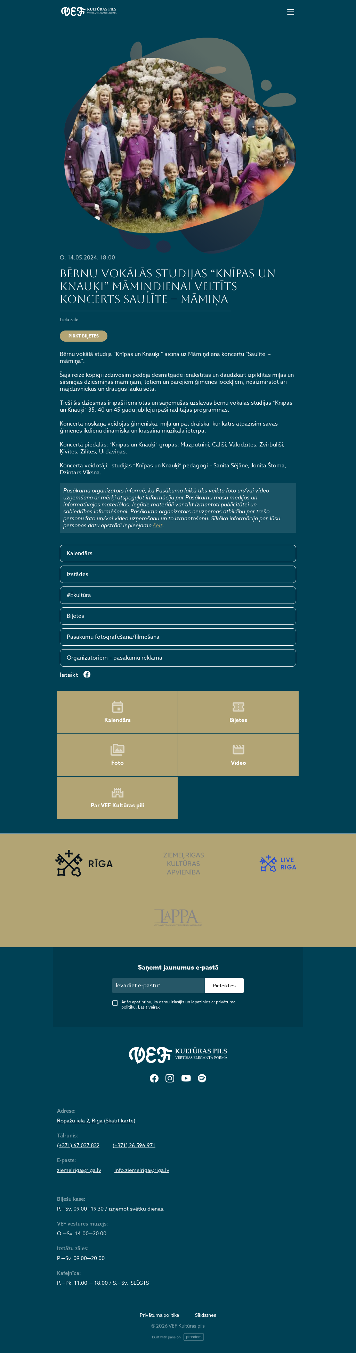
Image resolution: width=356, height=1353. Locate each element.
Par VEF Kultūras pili (117, 798)
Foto (117, 755)
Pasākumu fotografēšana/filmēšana (113, 637)
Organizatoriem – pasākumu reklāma (114, 658)
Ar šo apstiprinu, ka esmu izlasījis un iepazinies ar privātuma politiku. (178, 1004)
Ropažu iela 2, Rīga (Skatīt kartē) (96, 1121)
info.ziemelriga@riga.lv (141, 1170)
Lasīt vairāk (149, 1007)
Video (238, 755)
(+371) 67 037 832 (78, 1145)
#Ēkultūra (79, 595)
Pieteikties (224, 985)
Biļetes (75, 616)
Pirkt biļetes (83, 336)
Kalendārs (79, 553)
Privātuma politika (159, 1315)
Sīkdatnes (205, 1315)
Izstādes (77, 574)
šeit (157, 525)
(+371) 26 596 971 (134, 1145)
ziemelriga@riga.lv (79, 1170)
